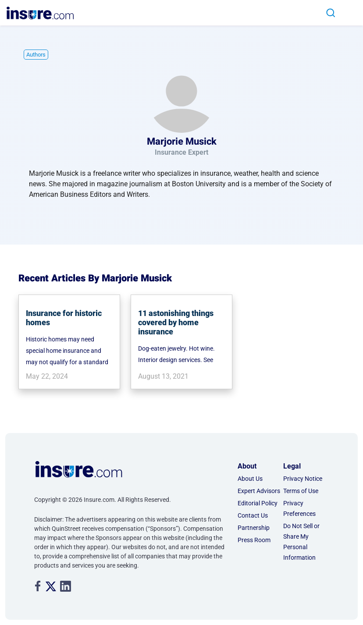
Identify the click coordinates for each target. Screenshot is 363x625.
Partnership (254, 527)
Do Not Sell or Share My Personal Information (301, 541)
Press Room (254, 539)
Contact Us (253, 515)
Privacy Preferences (299, 508)
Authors (36, 54)
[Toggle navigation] (349, 13)
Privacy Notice (302, 478)
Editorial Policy (258, 503)
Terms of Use (300, 490)
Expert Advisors (259, 490)
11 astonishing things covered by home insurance (176, 322)
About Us (250, 478)
